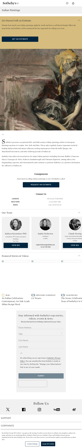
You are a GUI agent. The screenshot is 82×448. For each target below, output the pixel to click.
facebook (23, 409)
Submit (41, 376)
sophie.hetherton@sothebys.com (45, 245)
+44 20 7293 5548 (45, 247)
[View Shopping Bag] (73, 3)
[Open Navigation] (79, 3)
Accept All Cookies (48, 444)
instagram (39, 409)
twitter (8, 409)
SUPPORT (6, 418)
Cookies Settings (32, 444)
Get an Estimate (20, 39)
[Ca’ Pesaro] (45, 277)
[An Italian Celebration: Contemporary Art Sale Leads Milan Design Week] (16, 277)
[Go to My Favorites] (67, 3)
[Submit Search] (61, 3)
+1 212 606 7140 (55, 202)
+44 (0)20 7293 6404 (55, 199)
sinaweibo (74, 409)
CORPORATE (7, 426)
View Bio (16, 245)
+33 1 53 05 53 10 (54, 205)
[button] (41, 20)
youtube (57, 409)
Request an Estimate (41, 185)
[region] (41, 439)
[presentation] (32, 383)
